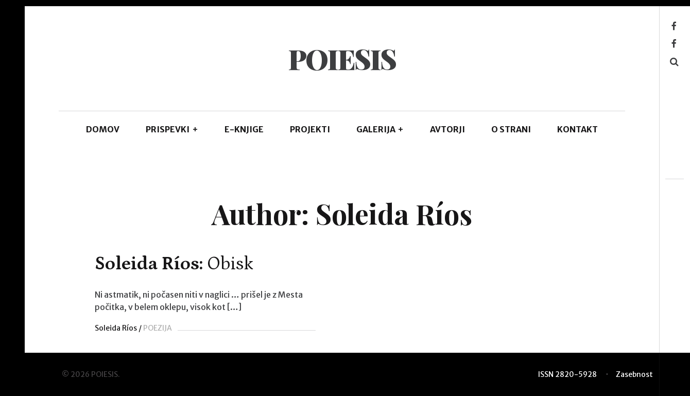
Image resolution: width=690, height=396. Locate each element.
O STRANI (511, 129)
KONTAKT (577, 129)
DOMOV (102, 129)
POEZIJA (157, 328)
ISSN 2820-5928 (567, 374)
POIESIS (341, 58)
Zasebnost (634, 374)
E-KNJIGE (244, 129)
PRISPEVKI (172, 129)
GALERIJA (380, 129)
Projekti (310, 129)
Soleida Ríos (116, 328)
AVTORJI (447, 129)
